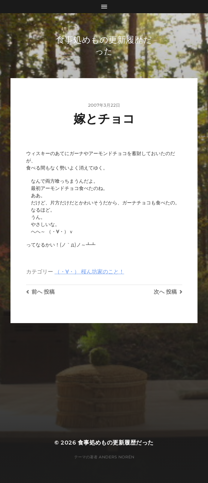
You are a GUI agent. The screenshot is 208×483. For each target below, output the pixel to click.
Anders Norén (116, 456)
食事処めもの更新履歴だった (116, 442)
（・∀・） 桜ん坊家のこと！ (89, 271)
